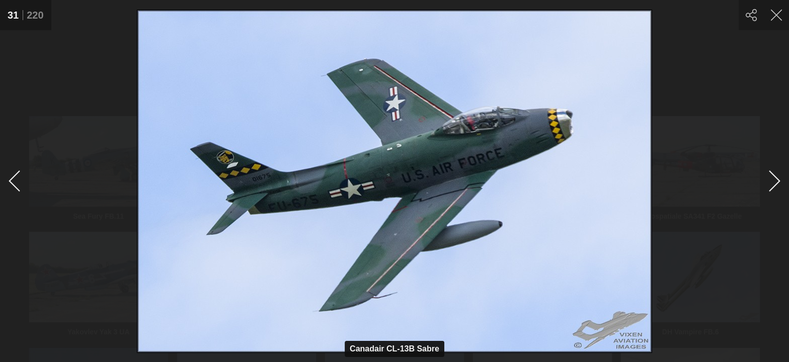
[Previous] (15, 181)
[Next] (774, 181)
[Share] (751, 15)
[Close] (776, 15)
